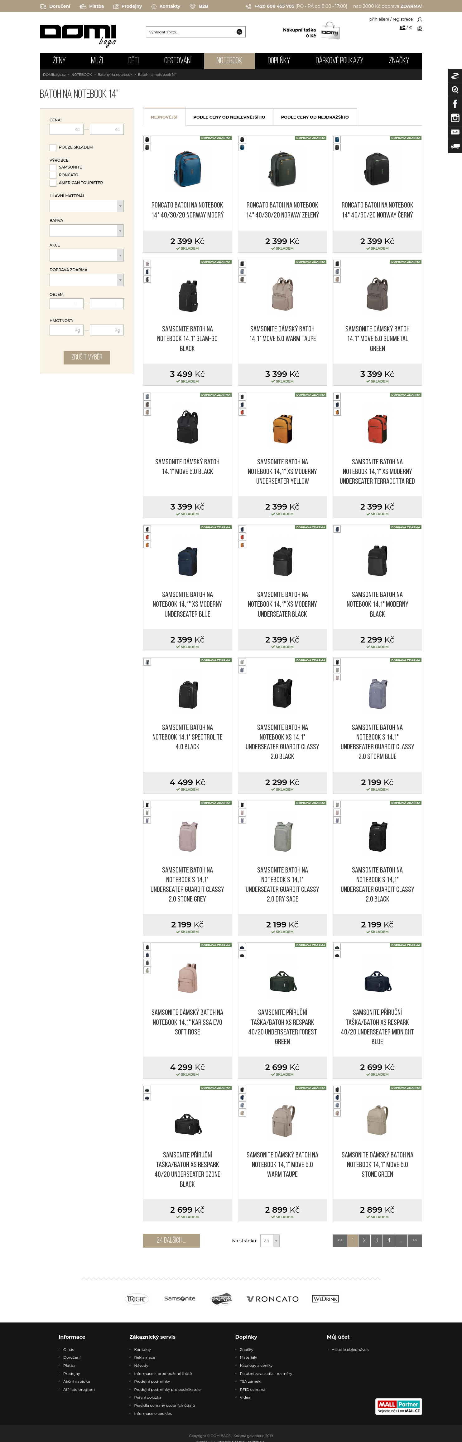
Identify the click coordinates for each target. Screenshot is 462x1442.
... (401, 1241)
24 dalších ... (171, 1240)
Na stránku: (244, 1241)
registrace (403, 19)
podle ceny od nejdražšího (315, 117)
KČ (403, 27)
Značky (399, 61)
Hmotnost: (61, 321)
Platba (91, 6)
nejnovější (164, 117)
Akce (55, 245)
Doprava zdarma (68, 270)
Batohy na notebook (115, 74)
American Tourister (81, 182)
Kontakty (166, 6)
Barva (56, 220)
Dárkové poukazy (339, 61)
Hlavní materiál (67, 196)
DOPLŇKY (279, 61)
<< (339, 1241)
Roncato (68, 175)
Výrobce (59, 160)
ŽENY (59, 61)
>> (414, 1241)
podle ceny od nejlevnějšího (229, 117)
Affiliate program (79, 1389)
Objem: (57, 294)
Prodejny (127, 6)
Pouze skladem (76, 147)
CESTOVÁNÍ (177, 61)
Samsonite (70, 167)
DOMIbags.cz (54, 74)
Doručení (55, 6)
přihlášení (379, 19)
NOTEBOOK (229, 61)
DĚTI (133, 61)
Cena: (55, 120)
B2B (199, 6)
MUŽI (97, 61)
